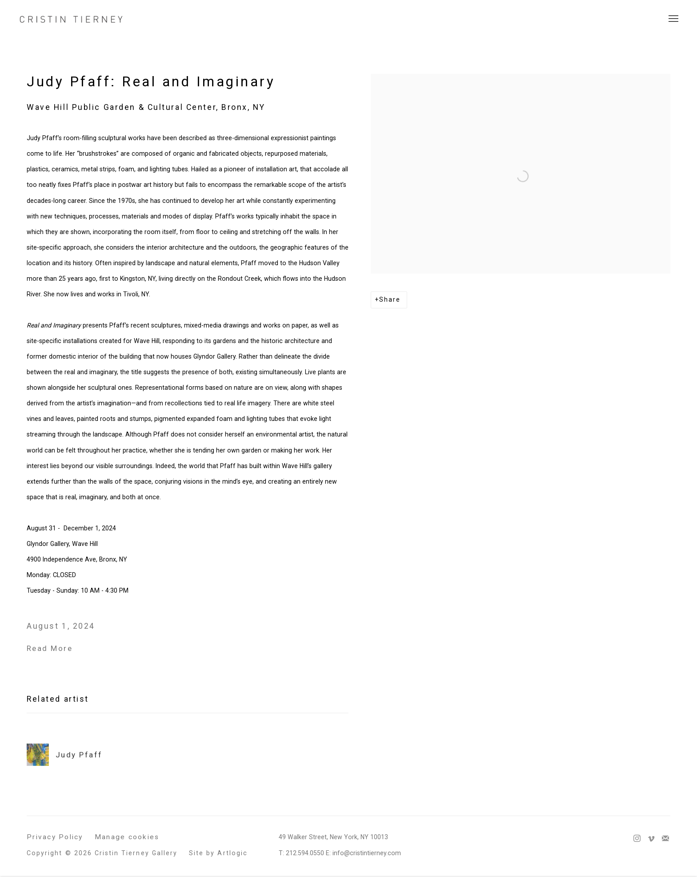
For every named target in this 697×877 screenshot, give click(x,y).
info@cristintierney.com (366, 853)
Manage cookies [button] (127, 837)
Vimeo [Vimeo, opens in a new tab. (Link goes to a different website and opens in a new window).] (651, 838)
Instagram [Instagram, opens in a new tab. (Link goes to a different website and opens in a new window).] (637, 838)
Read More (49, 648)
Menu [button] (672, 19)
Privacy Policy (55, 837)
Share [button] (390, 299)
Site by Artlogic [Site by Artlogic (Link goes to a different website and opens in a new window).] (218, 853)
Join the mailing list (665, 838)
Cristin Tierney (71, 19)
